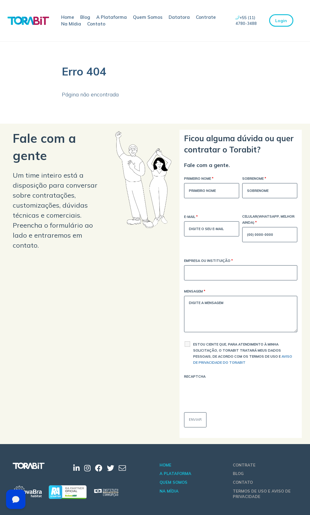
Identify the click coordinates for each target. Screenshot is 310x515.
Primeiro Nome (198, 179)
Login (281, 20)
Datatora (179, 17)
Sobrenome (254, 179)
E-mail (191, 217)
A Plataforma (111, 17)
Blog (85, 17)
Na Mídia (71, 24)
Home (67, 17)
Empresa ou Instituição (208, 261)
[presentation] (230, 393)
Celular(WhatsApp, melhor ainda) (268, 220)
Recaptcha (195, 376)
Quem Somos (148, 17)
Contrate (206, 17)
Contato (96, 24)
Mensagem (194, 291)
